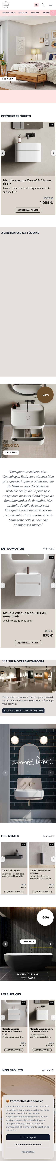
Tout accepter (28, 1137)
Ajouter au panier (28, 210)
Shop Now (8, 79)
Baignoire (8, 12)
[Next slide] (51, 680)
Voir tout (49, 548)
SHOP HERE (11, 452)
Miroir (47, 12)
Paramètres (28, 1151)
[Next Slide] (50, 421)
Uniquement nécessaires (28, 1144)
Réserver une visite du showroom (23, 617)
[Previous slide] (5, 680)
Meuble (35, 12)
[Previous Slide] (6, 421)
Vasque (22, 12)
